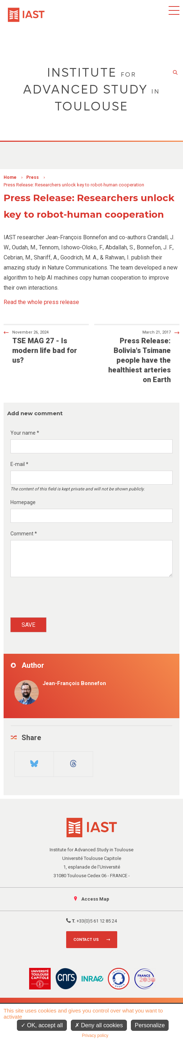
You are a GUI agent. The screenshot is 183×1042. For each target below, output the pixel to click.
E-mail (19, 464)
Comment (23, 533)
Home (10, 177)
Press (32, 177)
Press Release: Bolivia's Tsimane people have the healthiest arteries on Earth (141, 356)
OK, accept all (42, 1025)
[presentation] (65, 600)
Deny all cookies (99, 1025)
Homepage (23, 502)
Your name (24, 433)
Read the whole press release (41, 302)
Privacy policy (95, 1035)
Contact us (86, 939)
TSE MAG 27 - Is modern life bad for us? (42, 346)
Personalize (150, 1025)
